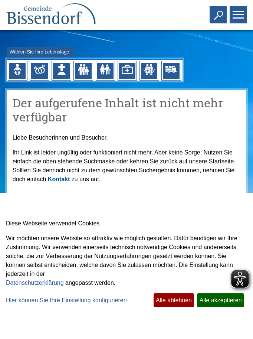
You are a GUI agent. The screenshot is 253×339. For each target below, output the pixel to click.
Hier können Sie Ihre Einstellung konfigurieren (66, 300)
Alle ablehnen (174, 300)
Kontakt (59, 179)
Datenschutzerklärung (35, 283)
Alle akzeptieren (221, 300)
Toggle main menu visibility (239, 11)
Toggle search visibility (219, 11)
